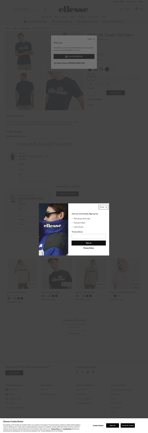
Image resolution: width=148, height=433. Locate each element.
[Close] (104, 207)
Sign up (89, 243)
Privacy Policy (88, 248)
